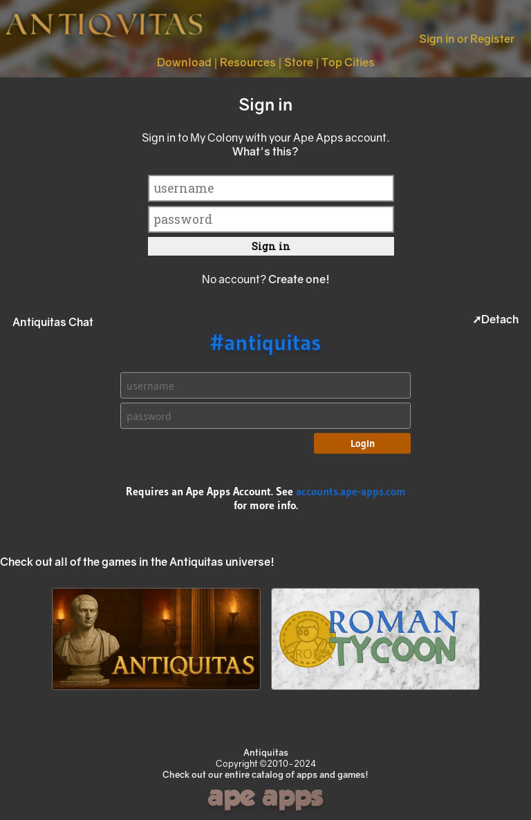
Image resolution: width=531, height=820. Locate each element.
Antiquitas (265, 752)
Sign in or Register (466, 39)
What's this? (265, 151)
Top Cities (348, 62)
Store (298, 62)
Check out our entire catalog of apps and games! (265, 774)
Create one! (299, 279)
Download (184, 62)
